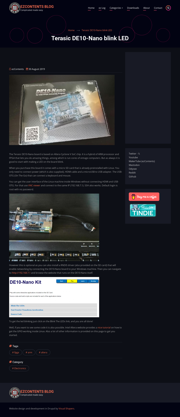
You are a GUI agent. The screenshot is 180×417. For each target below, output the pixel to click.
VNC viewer (34, 185)
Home (91, 7)
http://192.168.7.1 (21, 272)
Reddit (132, 172)
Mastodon (134, 165)
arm (30, 352)
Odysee (133, 168)
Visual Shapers (66, 408)
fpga (16, 352)
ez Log (102, 7)
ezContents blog (37, 7)
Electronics (20, 368)
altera (44, 352)
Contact (158, 7)
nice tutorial (104, 327)
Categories (116, 7)
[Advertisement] (60, 58)
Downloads (133, 7)
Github (132, 176)
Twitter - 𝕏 (134, 153)
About (146, 7)
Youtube (133, 157)
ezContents (18, 69)
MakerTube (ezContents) (142, 161)
